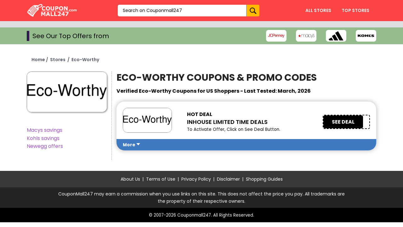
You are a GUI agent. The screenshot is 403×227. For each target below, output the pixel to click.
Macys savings (44, 130)
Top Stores (355, 10)
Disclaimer (228, 179)
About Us (130, 179)
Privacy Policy (196, 179)
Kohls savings (43, 138)
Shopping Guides (264, 179)
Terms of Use (160, 179)
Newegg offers (45, 146)
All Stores (318, 10)
